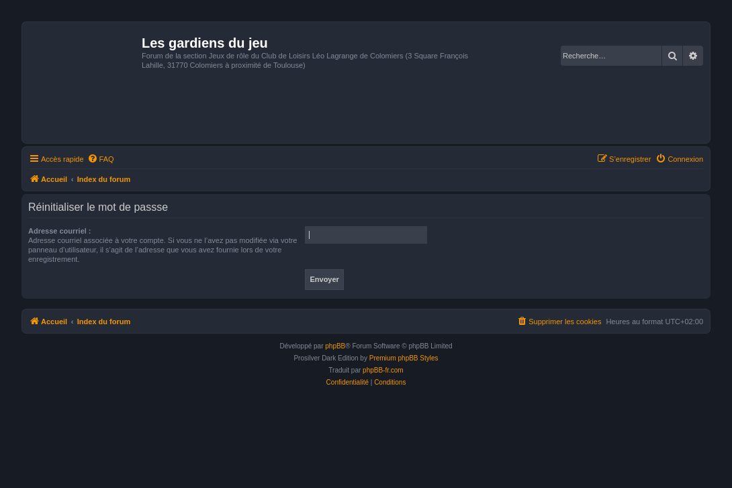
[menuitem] (100, 159)
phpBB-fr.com (383, 370)
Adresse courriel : (59, 231)
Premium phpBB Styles (404, 358)
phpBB (335, 346)
